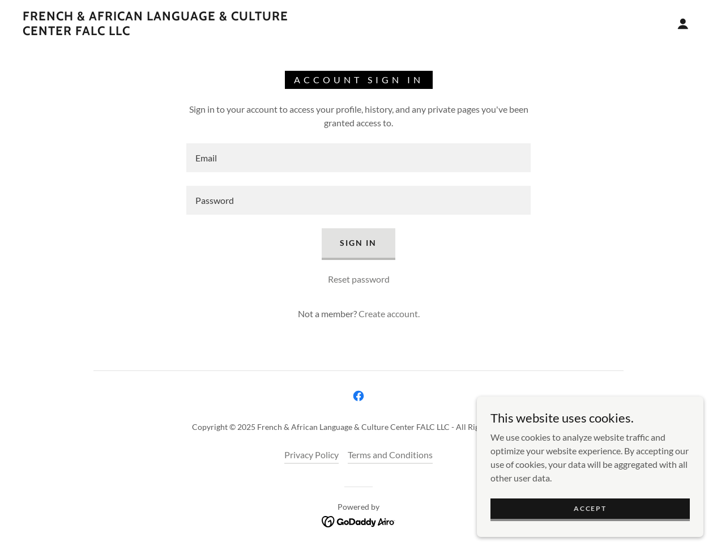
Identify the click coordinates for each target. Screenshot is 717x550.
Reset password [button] (359, 279)
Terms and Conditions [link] (390, 454)
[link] (181, 31)
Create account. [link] (389, 313)
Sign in (358, 243)
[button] (683, 23)
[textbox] (358, 157)
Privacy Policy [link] (311, 454)
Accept (590, 508)
